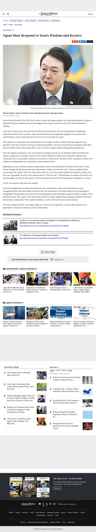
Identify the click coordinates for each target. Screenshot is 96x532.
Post (76, 41)
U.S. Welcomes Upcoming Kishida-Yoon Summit (39, 235)
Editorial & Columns (53, 512)
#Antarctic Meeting (16, 20)
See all (70, 370)
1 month (63, 370)
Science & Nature (73, 512)
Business (25, 512)
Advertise (71, 522)
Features (50, 515)
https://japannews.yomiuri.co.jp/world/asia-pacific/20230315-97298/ (44, 226)
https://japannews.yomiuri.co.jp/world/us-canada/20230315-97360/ (44, 238)
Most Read (53, 367)
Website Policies (55, 522)
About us (23, 522)
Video (57, 515)
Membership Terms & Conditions (38, 522)
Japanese (90, 14)
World (32, 512)
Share (83, 41)
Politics (11, 512)
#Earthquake (55, 20)
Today (52, 370)
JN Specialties (40, 515)
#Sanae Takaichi (30, 20)
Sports (63, 512)
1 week (57, 370)
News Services (40, 512)
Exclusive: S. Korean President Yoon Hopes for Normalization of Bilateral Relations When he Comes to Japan (49, 221)
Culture (82, 512)
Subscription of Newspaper (67, 504)
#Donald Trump (43, 20)
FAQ (64, 522)
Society (17, 512)
